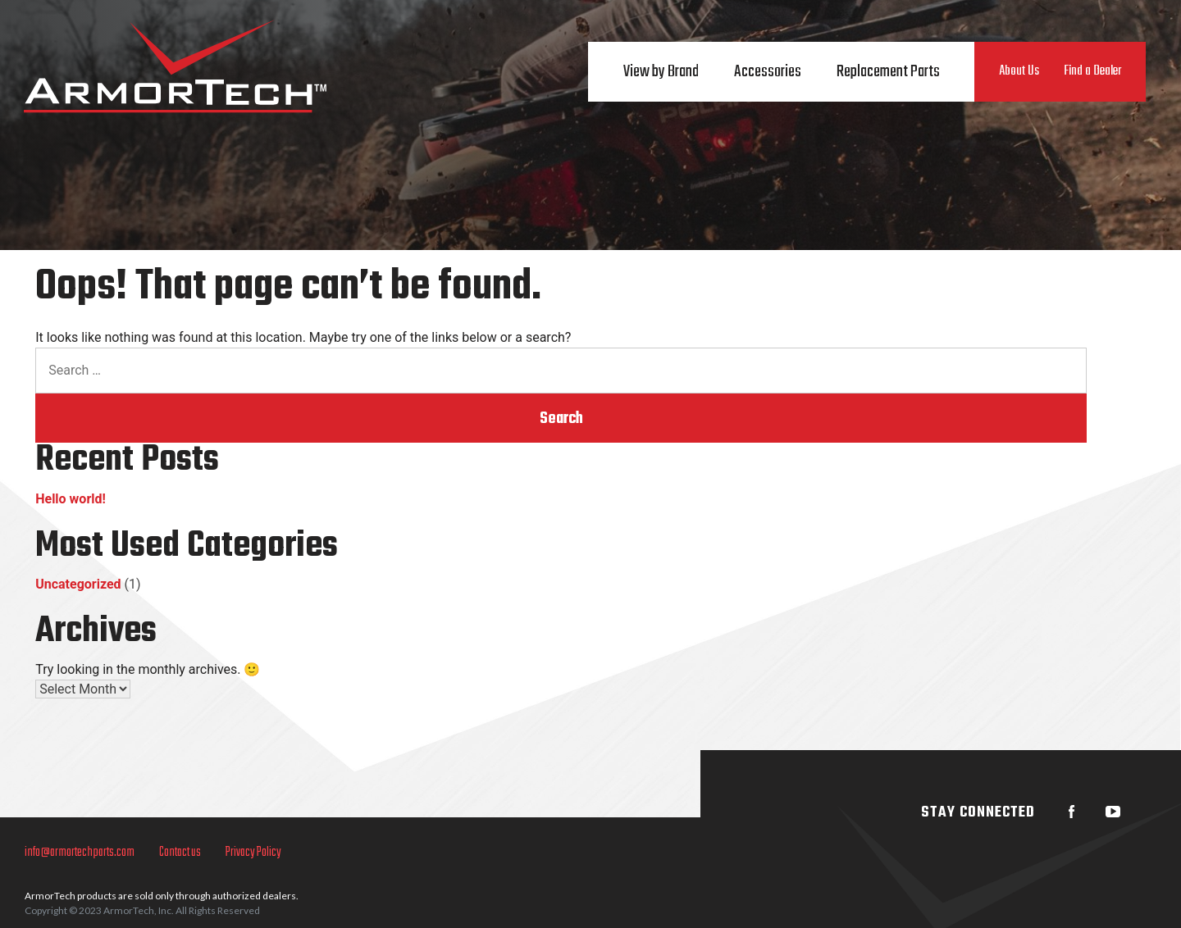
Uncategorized (78, 584)
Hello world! (70, 499)
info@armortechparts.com (80, 852)
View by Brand (661, 71)
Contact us (180, 852)
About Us (1019, 71)
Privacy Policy (253, 852)
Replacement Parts (888, 71)
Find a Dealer (1092, 71)
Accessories (767, 71)
